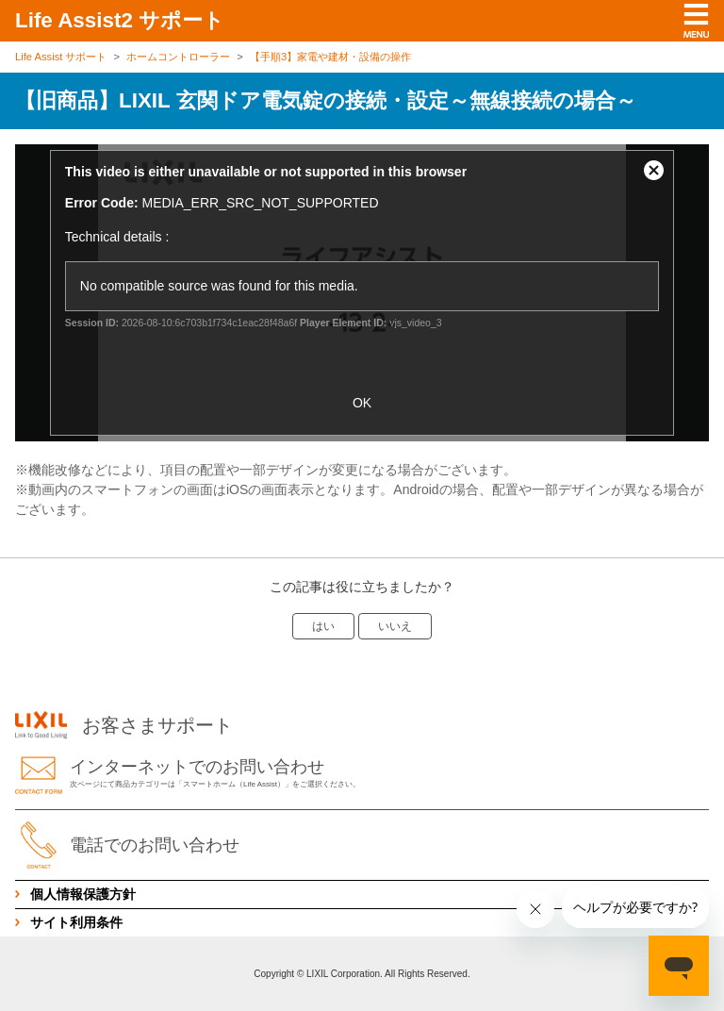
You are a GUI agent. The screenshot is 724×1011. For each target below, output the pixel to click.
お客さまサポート (124, 725)
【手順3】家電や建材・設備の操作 (330, 56)
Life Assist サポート (61, 56)
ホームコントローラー (178, 56)
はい (323, 626)
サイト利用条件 (76, 922)
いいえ (395, 626)
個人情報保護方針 (83, 894)
